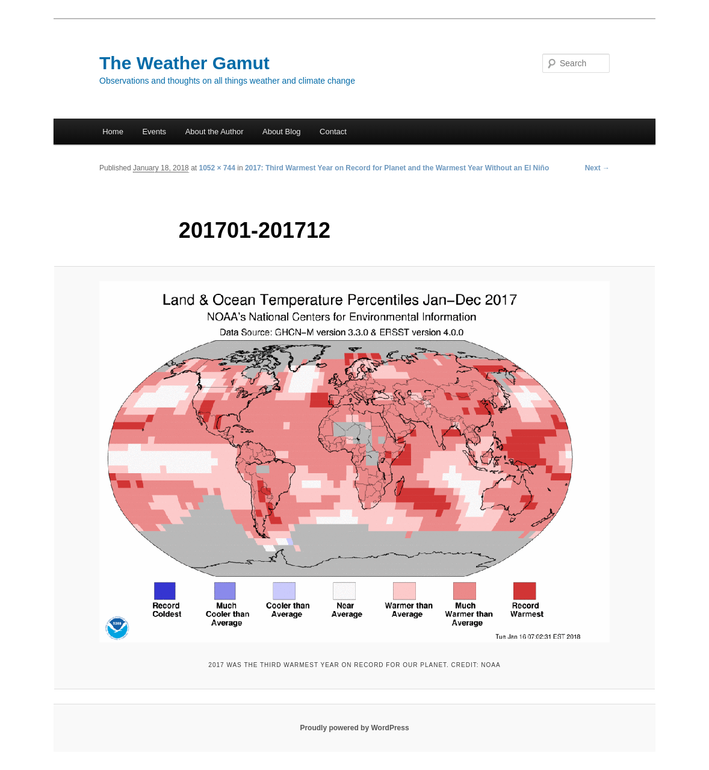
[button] (354, 461)
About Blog (281, 131)
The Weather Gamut (184, 63)
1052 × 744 (217, 168)
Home (112, 131)
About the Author (214, 131)
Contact (333, 131)
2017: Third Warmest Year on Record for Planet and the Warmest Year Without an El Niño (397, 168)
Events (154, 131)
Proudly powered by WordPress (354, 728)
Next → (597, 168)
